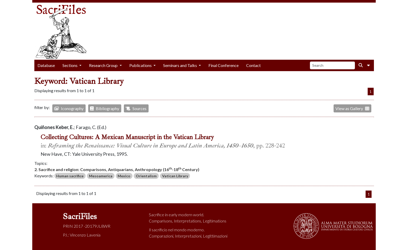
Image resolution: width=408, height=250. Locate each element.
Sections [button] (70, 65)
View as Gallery (352, 108)
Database (46, 65)
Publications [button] (140, 65)
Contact (253, 65)
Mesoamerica (100, 176)
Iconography (69, 108)
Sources (136, 108)
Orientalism (146, 176)
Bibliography (104, 108)
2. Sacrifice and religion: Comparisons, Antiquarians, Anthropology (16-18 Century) (116, 169)
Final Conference (223, 65)
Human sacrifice (70, 176)
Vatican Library (175, 176)
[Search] (332, 66)
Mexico (124, 176)
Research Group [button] (103, 65)
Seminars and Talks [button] (180, 65)
